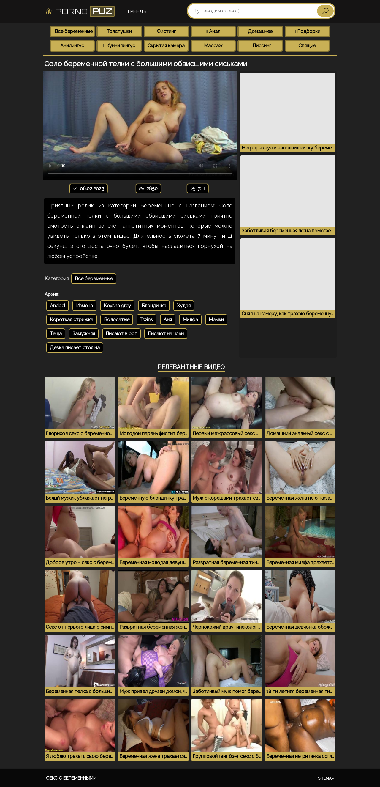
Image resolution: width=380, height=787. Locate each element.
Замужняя (83, 333)
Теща (56, 333)
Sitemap (326, 778)
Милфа (190, 319)
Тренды (137, 11)
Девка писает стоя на (75, 347)
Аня (168, 319)
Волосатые (116, 319)
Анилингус (72, 45)
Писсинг (260, 45)
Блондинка (154, 305)
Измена (84, 305)
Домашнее (260, 31)
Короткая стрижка (71, 319)
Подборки (307, 31)
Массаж (213, 45)
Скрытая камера (166, 45)
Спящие (307, 45)
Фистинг (166, 31)
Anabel (57, 305)
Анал (213, 31)
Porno (80, 11)
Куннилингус (119, 45)
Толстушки (119, 31)
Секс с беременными (71, 778)
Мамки (216, 319)
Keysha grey (117, 305)
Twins (146, 319)
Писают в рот (121, 333)
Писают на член (166, 333)
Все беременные (72, 31)
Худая (184, 305)
